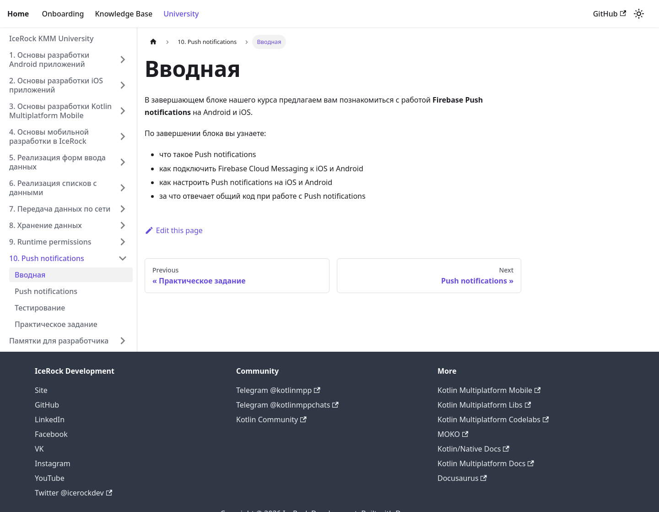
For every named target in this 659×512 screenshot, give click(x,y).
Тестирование (40, 308)
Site (41, 390)
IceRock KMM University (51, 38)
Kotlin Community (271, 419)
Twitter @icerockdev (73, 493)
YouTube (50, 478)
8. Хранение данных (45, 225)
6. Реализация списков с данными (53, 187)
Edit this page (174, 230)
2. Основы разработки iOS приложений (56, 85)
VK (39, 449)
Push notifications (46, 291)
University (181, 14)
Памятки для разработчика (58, 341)
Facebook (51, 434)
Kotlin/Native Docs (473, 449)
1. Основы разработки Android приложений (49, 59)
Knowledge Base (123, 14)
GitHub (609, 14)
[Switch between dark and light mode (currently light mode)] (639, 13)
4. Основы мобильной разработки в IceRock (49, 136)
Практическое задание (56, 324)
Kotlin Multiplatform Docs (486, 463)
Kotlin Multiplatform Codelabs (493, 419)
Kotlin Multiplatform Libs (484, 405)
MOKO (453, 434)
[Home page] (153, 42)
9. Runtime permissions (50, 242)
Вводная (30, 275)
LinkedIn (50, 419)
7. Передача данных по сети (59, 209)
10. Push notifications (46, 258)
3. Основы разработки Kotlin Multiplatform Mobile (60, 110)
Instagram (52, 463)
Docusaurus (462, 478)
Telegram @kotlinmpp (278, 390)
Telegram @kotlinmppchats (287, 405)
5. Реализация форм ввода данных (57, 162)
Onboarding (63, 14)
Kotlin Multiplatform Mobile (489, 390)
